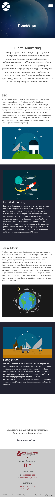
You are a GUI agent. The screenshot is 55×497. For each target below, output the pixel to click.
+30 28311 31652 (28, 475)
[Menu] (50, 5)
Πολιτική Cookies (27, 489)
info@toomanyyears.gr (28, 478)
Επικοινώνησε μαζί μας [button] (27, 440)
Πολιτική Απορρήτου (28, 486)
